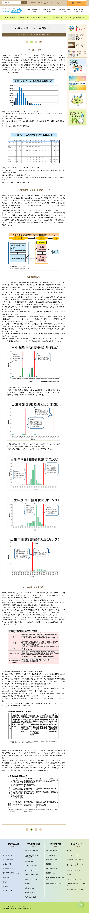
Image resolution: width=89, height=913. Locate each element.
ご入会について (7, 891)
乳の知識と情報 (64, 11)
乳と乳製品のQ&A (51, 855)
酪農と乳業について (51, 850)
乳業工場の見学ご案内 (73, 870)
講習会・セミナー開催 (31, 879)
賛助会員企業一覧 (8, 859)
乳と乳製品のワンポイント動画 (76, 890)
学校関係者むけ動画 (30, 897)
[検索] (11, 2)
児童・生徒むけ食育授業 (31, 850)
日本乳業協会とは (33, 11)
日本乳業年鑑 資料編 (52, 868)
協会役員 (5, 882)
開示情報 (5, 886)
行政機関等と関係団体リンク (11, 873)
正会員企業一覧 (7, 855)
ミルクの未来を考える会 (31, 874)
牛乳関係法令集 (50, 873)
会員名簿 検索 (7, 864)
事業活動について (8, 868)
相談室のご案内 (29, 861)
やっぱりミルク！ (72, 850)
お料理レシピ (71, 874)
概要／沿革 (6, 877)
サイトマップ (50, 3)
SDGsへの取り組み (30, 892)
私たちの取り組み (49, 11)
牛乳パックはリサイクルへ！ (75, 879)
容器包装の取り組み (51, 859)
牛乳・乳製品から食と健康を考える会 (39, 18)
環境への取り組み (30, 888)
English (62, 3)
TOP (3, 18)
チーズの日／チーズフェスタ (75, 859)
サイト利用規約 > (8, 906)
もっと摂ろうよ (79, 11)
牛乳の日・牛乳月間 (73, 855)
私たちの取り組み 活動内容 (16, 18)
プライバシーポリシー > (21, 906)
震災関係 (48, 864)
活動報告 (27, 883)
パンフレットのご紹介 (31, 866)
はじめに (5, 850)
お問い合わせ (37, 3)
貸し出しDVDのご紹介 (31, 870)
